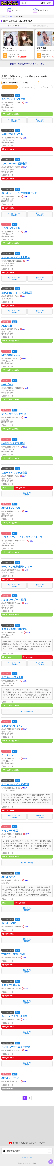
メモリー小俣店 (9, 830)
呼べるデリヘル (13, 26)
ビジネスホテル (27, 87)
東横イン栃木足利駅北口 (14, 629)
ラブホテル (44, 87)
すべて (10, 87)
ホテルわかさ (8, 877)
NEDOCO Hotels (10, 355)
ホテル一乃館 (8, 923)
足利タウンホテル (10, 985)
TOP (3, 16)
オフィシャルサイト (27, 711)
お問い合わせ (27, 1157)
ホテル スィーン (10, 1078)
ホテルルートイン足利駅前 (15, 257)
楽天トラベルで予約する (40, 120)
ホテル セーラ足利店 (12, 677)
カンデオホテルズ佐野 (13, 99)
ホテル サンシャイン (12, 725)
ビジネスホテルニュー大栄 (15, 1047)
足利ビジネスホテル (12, 134)
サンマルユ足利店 (10, 228)
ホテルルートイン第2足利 (15, 784)
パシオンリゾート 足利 (13, 599)
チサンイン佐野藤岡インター (16, 566)
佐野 (17, 95)
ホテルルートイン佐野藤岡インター (20, 193)
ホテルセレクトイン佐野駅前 (16, 292)
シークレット (8, 755)
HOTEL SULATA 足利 (13, 443)
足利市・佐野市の (27, 64)
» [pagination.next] (34, 1098)
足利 (17, 130)
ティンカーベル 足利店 (13, 414)
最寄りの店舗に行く (40, 26)
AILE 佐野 (6, 325)
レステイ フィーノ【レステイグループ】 (23, 537)
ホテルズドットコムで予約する (14, 120)
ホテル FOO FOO (10, 508)
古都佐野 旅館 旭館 (13, 954)
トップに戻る (50, 1161)
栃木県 (10, 16)
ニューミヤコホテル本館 (14, 1016)
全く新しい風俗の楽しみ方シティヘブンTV (27, 1143)
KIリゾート (7, 384)
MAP (26, 103)
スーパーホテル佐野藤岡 (14, 163)
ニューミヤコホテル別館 (14, 472)
